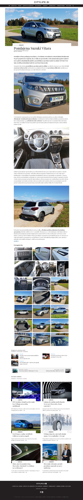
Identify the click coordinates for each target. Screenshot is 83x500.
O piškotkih (58, 496)
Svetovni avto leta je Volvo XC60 (59, 355)
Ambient (45, 5)
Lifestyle (14, 5)
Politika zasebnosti (51, 496)
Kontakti (38, 488)
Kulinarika (38, 5)
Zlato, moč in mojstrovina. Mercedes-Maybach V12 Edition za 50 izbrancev (23, 466)
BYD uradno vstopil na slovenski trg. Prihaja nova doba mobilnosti (24, 404)
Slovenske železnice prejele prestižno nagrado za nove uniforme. (53, 466)
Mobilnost (52, 5)
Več (24, 410)
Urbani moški (61, 5)
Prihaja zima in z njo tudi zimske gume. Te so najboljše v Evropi (55, 435)
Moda (19, 5)
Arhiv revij (44, 488)
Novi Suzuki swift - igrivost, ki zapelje (29, 362)
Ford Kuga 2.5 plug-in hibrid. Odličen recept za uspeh (23, 435)
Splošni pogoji (39, 496)
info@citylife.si (65, 496)
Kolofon (44, 496)
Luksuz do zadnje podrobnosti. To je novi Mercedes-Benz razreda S (54, 404)
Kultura (68, 5)
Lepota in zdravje (28, 5)
